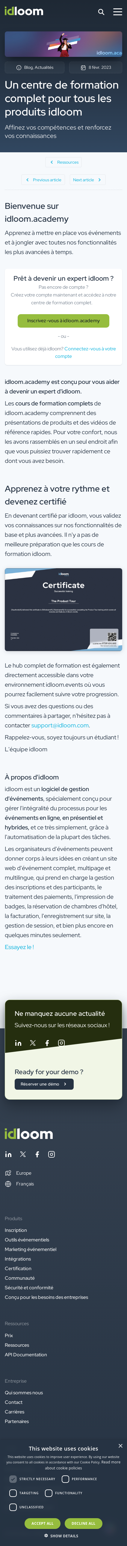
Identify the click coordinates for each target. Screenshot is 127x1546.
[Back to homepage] (29, 1137)
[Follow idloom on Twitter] (32, 1044)
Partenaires (17, 1421)
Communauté (20, 1278)
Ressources (17, 1345)
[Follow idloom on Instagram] (61, 1044)
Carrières (14, 1412)
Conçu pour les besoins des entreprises (46, 1297)
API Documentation (26, 1355)
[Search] (101, 12)
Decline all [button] (84, 1523)
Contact (13, 1402)
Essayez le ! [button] (19, 947)
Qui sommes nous (24, 1393)
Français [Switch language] (19, 1184)
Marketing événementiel (30, 1249)
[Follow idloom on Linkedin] (18, 1044)
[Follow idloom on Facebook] (47, 1044)
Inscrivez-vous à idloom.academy (63, 320)
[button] (18, 1173)
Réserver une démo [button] (44, 1084)
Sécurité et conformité (29, 1287)
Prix (9, 1335)
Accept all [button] (42, 1523)
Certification (18, 1268)
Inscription (16, 1230)
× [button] (120, 1446)
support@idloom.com (60, 725)
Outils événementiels (27, 1240)
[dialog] (63, 1493)
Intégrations (18, 1259)
